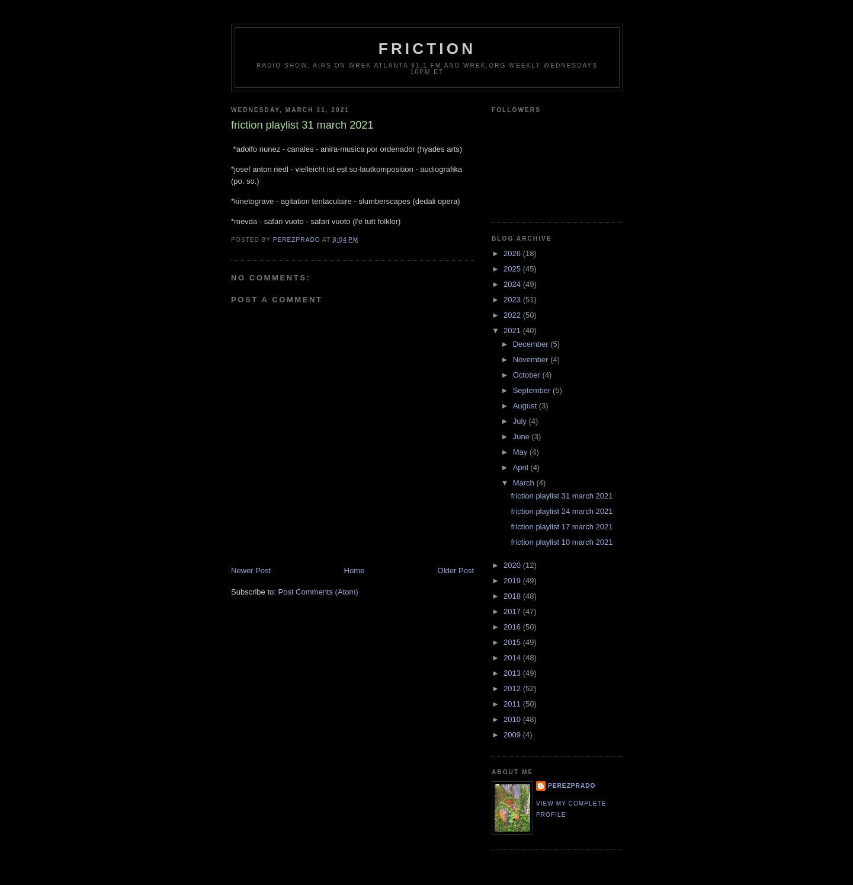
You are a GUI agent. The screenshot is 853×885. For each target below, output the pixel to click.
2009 (513, 734)
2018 (513, 596)
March (525, 482)
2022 (513, 315)
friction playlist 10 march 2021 (562, 542)
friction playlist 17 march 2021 (562, 526)
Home (354, 570)
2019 (513, 580)
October (528, 374)
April (522, 467)
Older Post (456, 570)
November (532, 359)
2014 (513, 657)
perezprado (571, 785)
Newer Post (251, 570)
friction (427, 48)
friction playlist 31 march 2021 (562, 495)
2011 (513, 703)
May (521, 452)
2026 (513, 253)
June (522, 436)
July (521, 421)
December (532, 344)
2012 (513, 688)
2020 (513, 565)
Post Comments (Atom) (318, 591)
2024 (513, 284)
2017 (513, 611)
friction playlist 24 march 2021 (562, 511)
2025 (513, 268)
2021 (513, 330)
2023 (513, 299)
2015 (513, 642)
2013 (513, 673)
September (533, 390)
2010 (513, 719)
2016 (513, 626)
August (526, 405)
